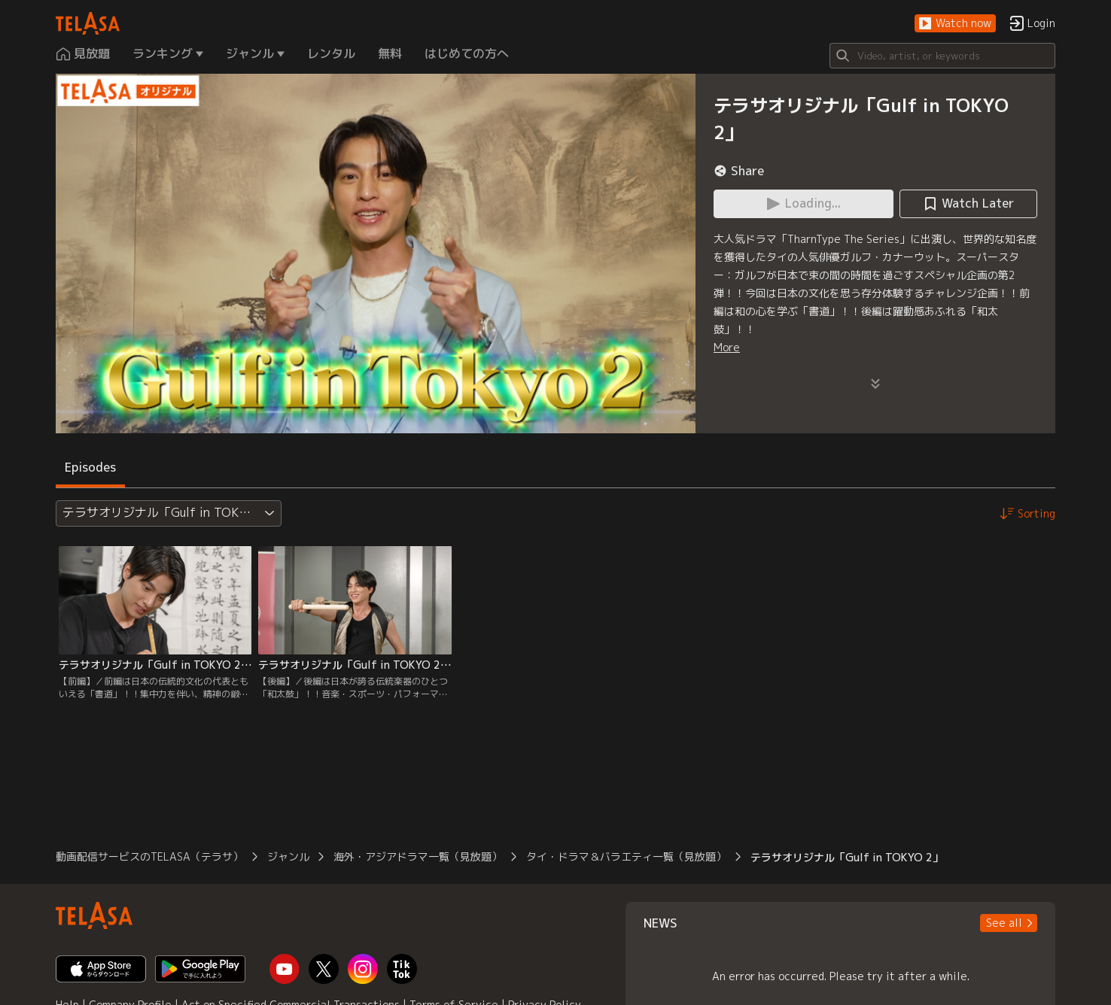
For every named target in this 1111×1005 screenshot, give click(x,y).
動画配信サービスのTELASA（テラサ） (149, 856)
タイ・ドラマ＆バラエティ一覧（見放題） (626, 856)
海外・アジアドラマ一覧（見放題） (417, 856)
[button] (955, 23)
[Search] (942, 55)
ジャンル (288, 856)
